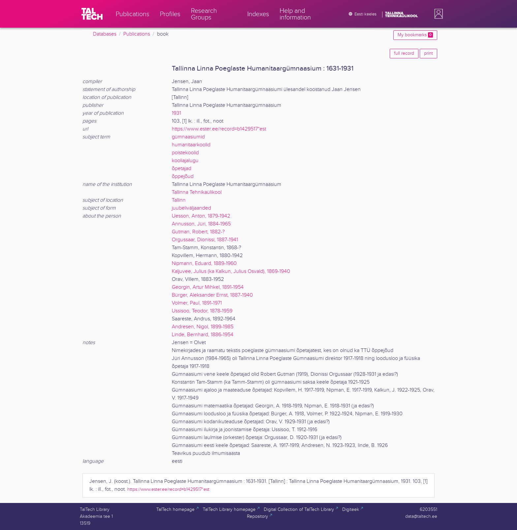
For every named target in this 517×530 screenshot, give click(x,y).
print (428, 53)
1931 (176, 113)
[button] (437, 14)
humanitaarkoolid (191, 145)
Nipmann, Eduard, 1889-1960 (204, 263)
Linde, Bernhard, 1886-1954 (202, 335)
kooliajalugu (185, 161)
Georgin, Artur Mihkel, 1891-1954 (208, 287)
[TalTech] (92, 14)
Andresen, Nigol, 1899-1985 (202, 327)
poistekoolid (185, 153)
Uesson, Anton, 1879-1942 (201, 216)
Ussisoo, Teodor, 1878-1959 (202, 311)
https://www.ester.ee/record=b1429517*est (219, 129)
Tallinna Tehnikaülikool (197, 192)
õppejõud (183, 176)
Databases (104, 34)
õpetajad (181, 168)
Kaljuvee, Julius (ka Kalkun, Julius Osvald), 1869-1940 (231, 271)
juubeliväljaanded (191, 208)
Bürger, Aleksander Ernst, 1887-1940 (212, 295)
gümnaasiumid (188, 137)
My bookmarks (415, 35)
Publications (136, 34)
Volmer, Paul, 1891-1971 (197, 303)
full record (404, 53)
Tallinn (179, 200)
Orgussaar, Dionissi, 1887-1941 (205, 240)
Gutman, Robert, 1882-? (198, 232)
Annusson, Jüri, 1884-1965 (201, 224)
